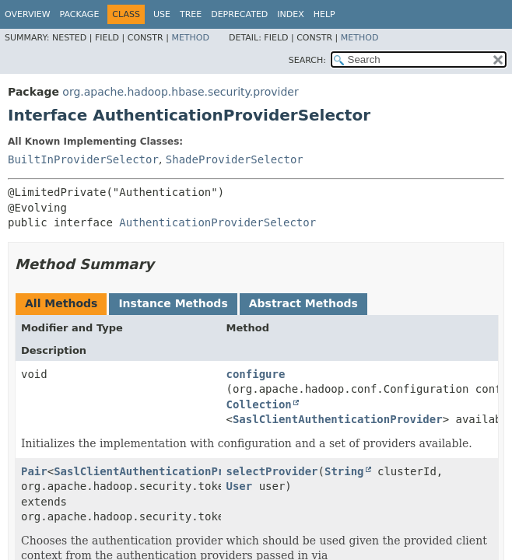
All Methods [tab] (61, 303)
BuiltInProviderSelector (83, 159)
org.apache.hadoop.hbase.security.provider (180, 92)
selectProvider (272, 471)
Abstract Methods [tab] (303, 303)
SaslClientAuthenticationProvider (338, 419)
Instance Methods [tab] (172, 303)
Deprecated (239, 14)
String (344, 471)
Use (161, 14)
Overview (28, 14)
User (239, 486)
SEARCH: (307, 60)
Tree (191, 14)
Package (80, 14)
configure (256, 374)
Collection (259, 404)
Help (324, 14)
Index (290, 14)
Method (190, 38)
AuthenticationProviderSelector (217, 222)
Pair (34, 471)
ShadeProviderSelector (234, 159)
